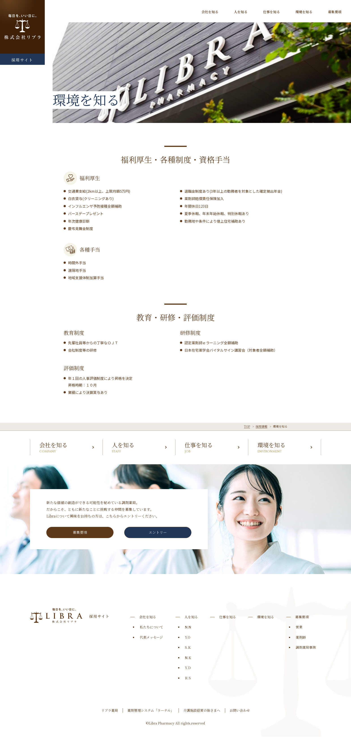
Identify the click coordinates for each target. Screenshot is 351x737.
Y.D (188, 667)
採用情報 (261, 426)
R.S (188, 678)
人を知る (240, 11)
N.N (188, 627)
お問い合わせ (240, 710)
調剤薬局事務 (306, 647)
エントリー (158, 532)
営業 (299, 627)
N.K (188, 657)
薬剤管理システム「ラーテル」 (150, 710)
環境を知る (303, 11)
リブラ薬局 (109, 710)
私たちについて (151, 627)
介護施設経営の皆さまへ (201, 710)
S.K (187, 647)
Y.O (187, 637)
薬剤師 (301, 637)
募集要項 (334, 11)
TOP (247, 426)
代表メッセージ (151, 637)
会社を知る (209, 11)
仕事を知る (271, 11)
